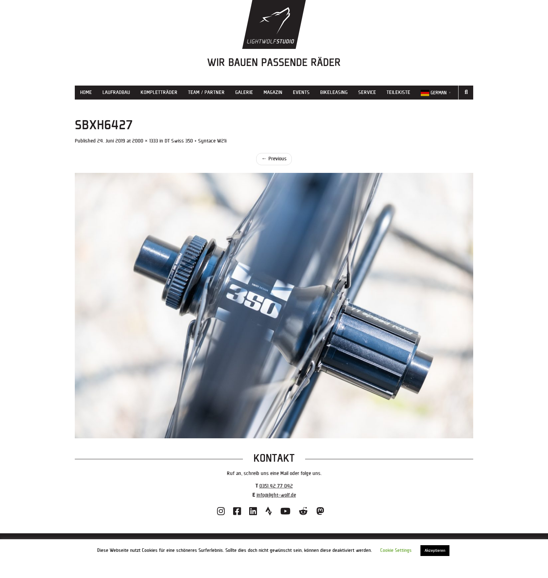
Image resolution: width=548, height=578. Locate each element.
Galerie (244, 92)
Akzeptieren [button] (435, 550)
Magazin (273, 92)
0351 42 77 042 (276, 486)
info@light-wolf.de (276, 495)
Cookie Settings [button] (396, 550)
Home (86, 92)
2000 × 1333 (145, 141)
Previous (274, 158)
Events (301, 92)
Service (367, 92)
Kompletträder (159, 92)
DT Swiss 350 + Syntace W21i (195, 141)
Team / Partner (206, 92)
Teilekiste (398, 92)
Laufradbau (116, 92)
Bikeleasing (334, 92)
